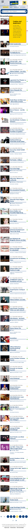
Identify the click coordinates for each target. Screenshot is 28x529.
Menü (2, 1)
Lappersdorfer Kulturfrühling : (17, 73)
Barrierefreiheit (20, 527)
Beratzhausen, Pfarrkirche (14, 223)
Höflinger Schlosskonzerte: (16, 203)
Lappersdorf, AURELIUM (14, 75)
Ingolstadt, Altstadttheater (14, 283)
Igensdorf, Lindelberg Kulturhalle (15, 262)
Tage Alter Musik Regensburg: (17, 492)
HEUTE (11, 7)
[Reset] (26, 11)
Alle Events (5, 7)
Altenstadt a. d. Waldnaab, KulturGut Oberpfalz (18, 252)
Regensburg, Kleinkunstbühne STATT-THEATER (18, 312)
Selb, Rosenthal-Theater (14, 472)
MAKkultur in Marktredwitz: (16, 182)
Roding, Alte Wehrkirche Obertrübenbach (17, 162)
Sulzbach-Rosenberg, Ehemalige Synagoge (17, 362)
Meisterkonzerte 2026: (15, 509)
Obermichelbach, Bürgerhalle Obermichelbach (17, 133)
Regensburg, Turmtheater (14, 340)
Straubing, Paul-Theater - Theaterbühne (16, 84)
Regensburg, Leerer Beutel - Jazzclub (16, 372)
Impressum (6, 527)
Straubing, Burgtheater (14, 65)
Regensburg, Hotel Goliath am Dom (16, 432)
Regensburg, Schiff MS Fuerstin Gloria (16, 113)
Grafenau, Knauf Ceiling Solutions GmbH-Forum (18, 55)
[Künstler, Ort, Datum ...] (14, 11)
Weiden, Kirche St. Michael (14, 233)
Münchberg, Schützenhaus (14, 46)
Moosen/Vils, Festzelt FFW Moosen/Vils (16, 123)
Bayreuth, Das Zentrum (14, 172)
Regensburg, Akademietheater (15, 352)
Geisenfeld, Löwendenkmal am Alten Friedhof (17, 143)
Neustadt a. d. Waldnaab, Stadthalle (16, 153)
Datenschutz (13, 527)
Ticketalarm (16, 7)
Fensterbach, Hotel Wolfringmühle (15, 242)
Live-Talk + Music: (14, 450)
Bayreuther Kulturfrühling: (16, 170)
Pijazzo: (12, 92)
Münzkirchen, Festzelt (13, 482)
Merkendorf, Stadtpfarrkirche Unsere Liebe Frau (18, 293)
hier (19, 37)
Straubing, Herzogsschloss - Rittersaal (16, 511)
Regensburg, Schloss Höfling (14, 205)
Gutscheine (22, 7)
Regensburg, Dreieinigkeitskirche (15, 493)
